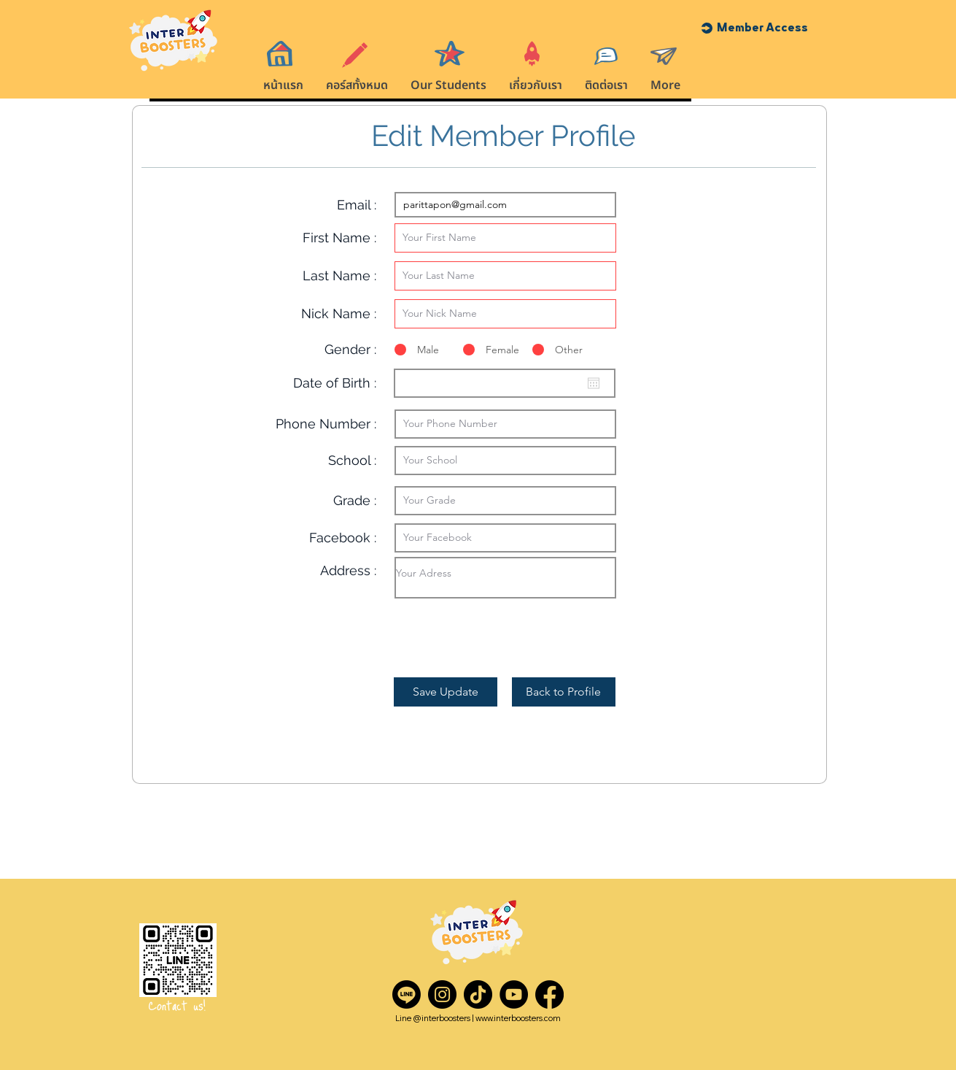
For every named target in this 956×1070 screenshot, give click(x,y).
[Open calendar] (593, 383)
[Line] (406, 994)
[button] (762, 28)
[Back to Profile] (563, 692)
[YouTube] (514, 994)
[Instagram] (442, 994)
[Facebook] (549, 994)
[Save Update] (445, 692)
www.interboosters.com (518, 1018)
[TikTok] (478, 994)
